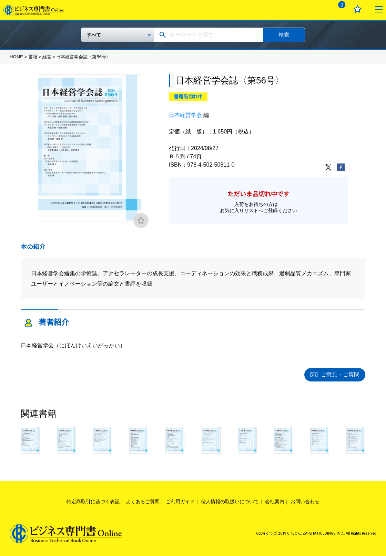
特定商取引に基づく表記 (93, 501)
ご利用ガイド (180, 501)
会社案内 (274, 501)
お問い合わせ (305, 501)
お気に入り (358, 9)
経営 (46, 56)
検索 (284, 35)
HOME (16, 56)
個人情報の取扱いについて (230, 501)
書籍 (32, 56)
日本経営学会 (185, 115)
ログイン (318, 9)
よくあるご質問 (143, 501)
